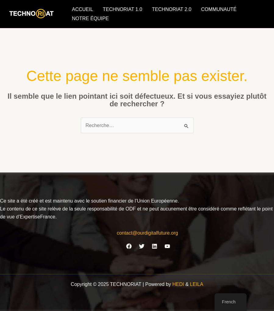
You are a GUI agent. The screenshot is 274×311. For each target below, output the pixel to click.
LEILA (196, 284)
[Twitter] (141, 246)
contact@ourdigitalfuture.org (147, 233)
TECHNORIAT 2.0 (171, 9)
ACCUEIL (82, 9)
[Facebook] (129, 246)
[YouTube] (167, 246)
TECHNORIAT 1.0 (122, 9)
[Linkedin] (154, 246)
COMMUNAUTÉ (219, 9)
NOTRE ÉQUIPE (90, 18)
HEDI (179, 284)
